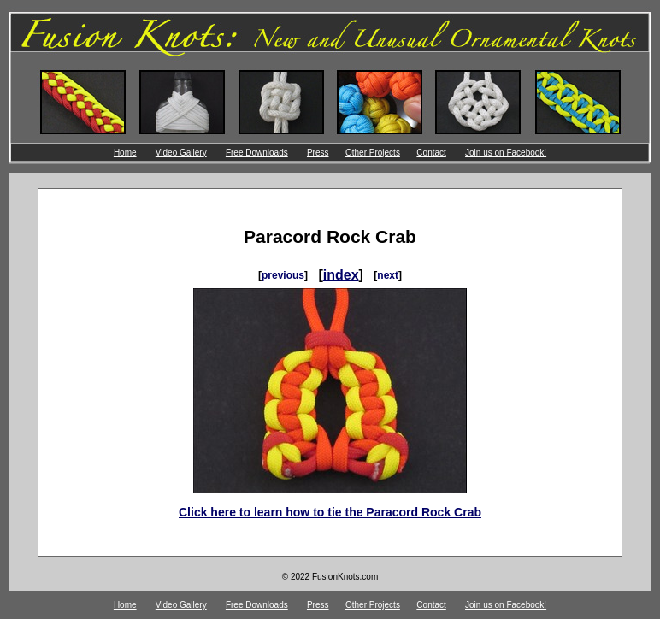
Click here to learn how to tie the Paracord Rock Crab (330, 512)
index (341, 275)
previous (283, 275)
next (387, 275)
